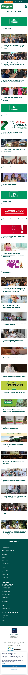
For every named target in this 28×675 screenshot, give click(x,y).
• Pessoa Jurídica (5, 577)
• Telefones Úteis (5, 570)
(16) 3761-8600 (19, 1)
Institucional (4, 554)
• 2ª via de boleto (5, 568)
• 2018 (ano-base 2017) (6, 597)
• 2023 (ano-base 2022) (6, 590)
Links (3, 605)
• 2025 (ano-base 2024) (6, 587)
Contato (3, 620)
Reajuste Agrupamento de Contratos (10, 612)
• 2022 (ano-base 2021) (6, 591)
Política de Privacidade (7, 623)
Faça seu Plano (5, 574)
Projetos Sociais (5, 582)
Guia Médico (4, 546)
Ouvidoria (4, 617)
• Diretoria (3, 557)
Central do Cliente (6, 566)
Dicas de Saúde (5, 615)
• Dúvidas (3, 602)
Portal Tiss (4, 600)
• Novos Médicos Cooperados (7, 549)
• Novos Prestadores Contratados (8, 550)
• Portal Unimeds (5, 609)
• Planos (3, 567)
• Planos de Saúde (5, 561)
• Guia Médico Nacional (6, 547)
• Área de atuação (5, 559)
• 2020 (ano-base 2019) (6, 594)
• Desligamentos (5, 552)
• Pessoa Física (4, 575)
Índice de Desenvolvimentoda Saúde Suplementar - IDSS (8, 585)
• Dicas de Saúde (5, 560)
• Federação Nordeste (6, 608)
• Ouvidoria (4, 571)
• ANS (3, 607)
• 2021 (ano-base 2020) (6, 593)
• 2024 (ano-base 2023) (6, 588)
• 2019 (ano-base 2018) (6, 595)
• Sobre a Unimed (5, 556)
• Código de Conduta (5, 563)
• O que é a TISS (5, 601)
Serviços (3, 580)
